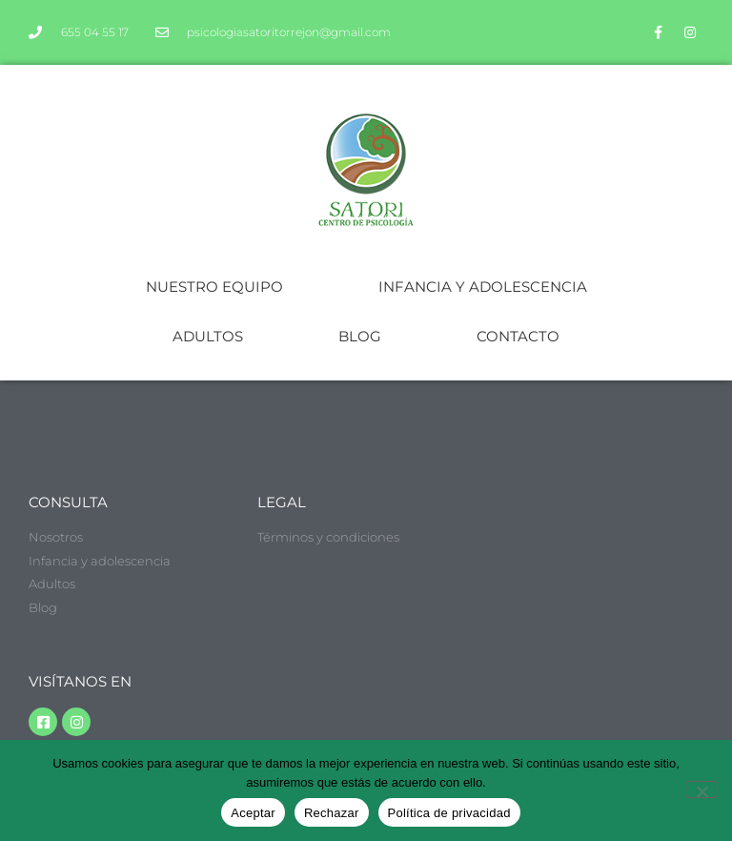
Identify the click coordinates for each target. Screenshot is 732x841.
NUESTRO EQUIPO (214, 286)
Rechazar (331, 813)
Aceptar (253, 813)
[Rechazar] (701, 789)
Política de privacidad (449, 813)
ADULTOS (208, 336)
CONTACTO (518, 336)
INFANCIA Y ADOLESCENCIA (482, 286)
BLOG (359, 336)
